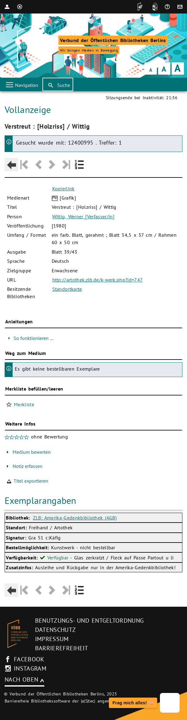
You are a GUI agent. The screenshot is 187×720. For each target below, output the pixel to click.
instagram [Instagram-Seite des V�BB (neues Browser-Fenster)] (30, 668)
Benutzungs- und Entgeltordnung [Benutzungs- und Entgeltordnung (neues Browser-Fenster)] (89, 621)
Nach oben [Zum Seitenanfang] (21, 679)
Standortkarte (67, 289)
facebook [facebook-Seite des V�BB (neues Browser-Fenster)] (29, 659)
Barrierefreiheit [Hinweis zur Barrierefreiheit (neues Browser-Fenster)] (61, 648)
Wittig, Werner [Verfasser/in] (83, 216)
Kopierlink (63, 188)
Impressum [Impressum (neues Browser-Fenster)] (52, 639)
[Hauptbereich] (93, 347)
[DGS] (138, 7)
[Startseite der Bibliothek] (32, 46)
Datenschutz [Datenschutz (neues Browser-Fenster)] (55, 630)
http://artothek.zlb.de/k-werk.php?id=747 (97, 280)
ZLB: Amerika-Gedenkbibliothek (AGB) (75, 518)
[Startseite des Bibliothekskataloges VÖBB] (17, 634)
